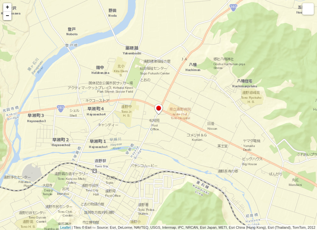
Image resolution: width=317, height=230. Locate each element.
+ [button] (7, 7)
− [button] (7, 16)
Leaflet (65, 227)
